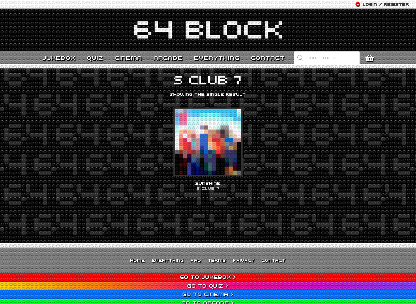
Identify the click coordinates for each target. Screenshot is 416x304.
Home (137, 260)
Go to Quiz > (208, 285)
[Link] (208, 29)
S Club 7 (208, 188)
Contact (274, 260)
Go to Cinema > (208, 294)
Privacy (244, 260)
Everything (168, 260)
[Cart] (371, 57)
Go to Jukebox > (208, 277)
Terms (217, 260)
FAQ (196, 260)
